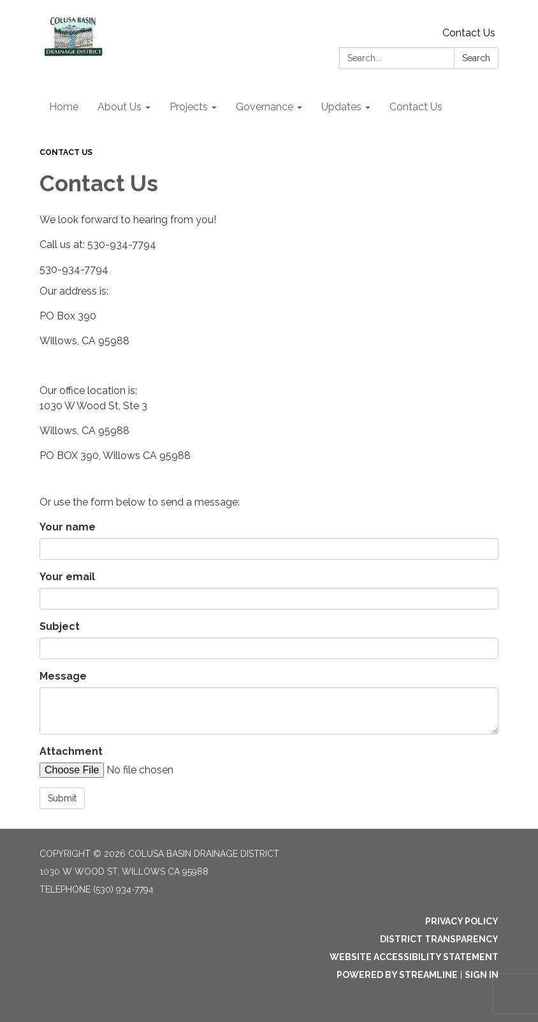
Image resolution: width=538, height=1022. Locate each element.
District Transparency (439, 939)
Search (476, 58)
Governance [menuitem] (264, 107)
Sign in (481, 975)
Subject (60, 626)
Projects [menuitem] (189, 107)
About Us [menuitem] (120, 107)
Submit (62, 798)
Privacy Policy (461, 921)
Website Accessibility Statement (414, 957)
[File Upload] (148, 770)
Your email (67, 577)
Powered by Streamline (397, 975)
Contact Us (468, 33)
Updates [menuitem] (341, 107)
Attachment (71, 751)
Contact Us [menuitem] (415, 107)
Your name (68, 527)
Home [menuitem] (63, 107)
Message (63, 676)
